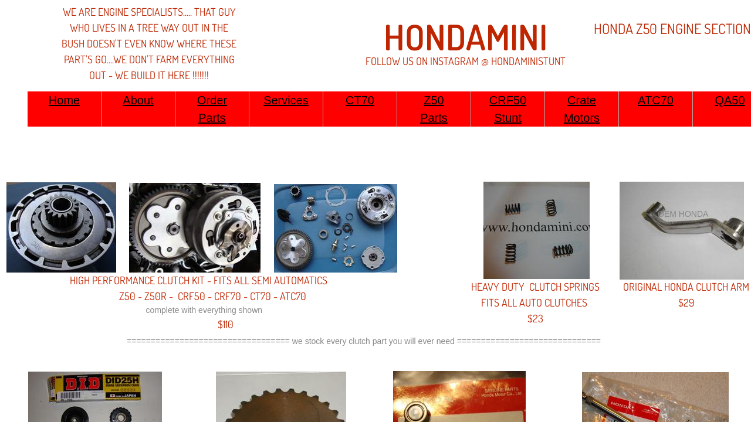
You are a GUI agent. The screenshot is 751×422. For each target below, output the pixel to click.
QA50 (730, 100)
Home (64, 100)
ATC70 (656, 100)
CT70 (360, 100)
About (138, 100)
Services (286, 100)
